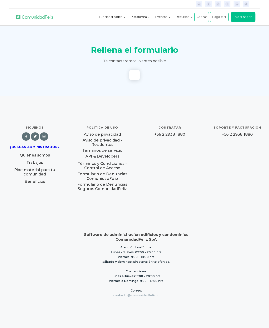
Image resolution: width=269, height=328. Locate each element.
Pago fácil (219, 17)
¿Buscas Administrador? (35, 147)
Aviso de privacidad (102, 134)
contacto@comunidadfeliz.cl (136, 295)
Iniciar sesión (243, 17)
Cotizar (202, 17)
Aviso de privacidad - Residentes (102, 142)
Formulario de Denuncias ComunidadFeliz (102, 176)
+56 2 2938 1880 (170, 134)
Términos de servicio (102, 150)
